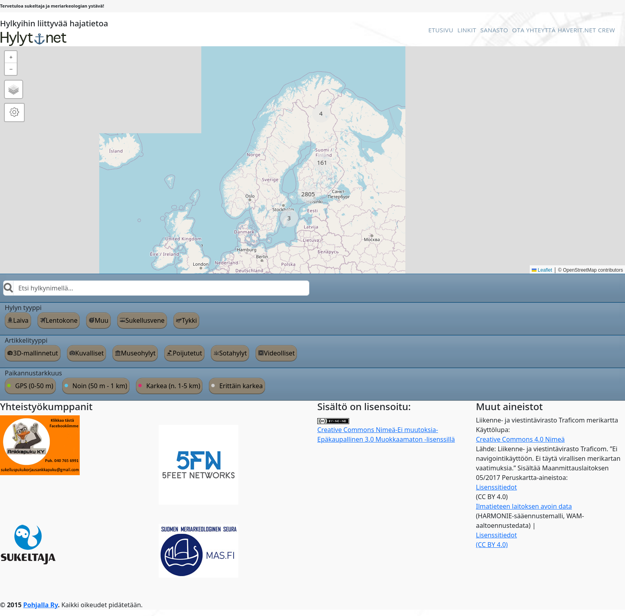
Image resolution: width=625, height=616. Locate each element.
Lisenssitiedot (496, 487)
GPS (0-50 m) (34, 385)
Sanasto (494, 30)
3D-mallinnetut (35, 353)
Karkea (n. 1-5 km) (173, 385)
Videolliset (279, 353)
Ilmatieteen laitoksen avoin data (524, 506)
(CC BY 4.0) (492, 544)
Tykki (189, 320)
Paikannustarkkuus (33, 373)
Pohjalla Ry (40, 604)
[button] (321, 113)
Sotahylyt (233, 353)
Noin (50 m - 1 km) (100, 385)
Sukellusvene (145, 320)
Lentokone (62, 320)
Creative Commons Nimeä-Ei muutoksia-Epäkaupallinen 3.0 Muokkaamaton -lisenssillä (386, 431)
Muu (101, 320)
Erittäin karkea (241, 385)
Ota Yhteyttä (534, 30)
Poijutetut (187, 353)
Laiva (21, 320)
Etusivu (440, 30)
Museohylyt (138, 353)
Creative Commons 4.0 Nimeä (520, 439)
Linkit (466, 30)
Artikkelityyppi (26, 340)
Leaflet (542, 270)
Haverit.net (577, 30)
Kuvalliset (89, 353)
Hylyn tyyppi (23, 307)
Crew (606, 30)
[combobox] (156, 288)
